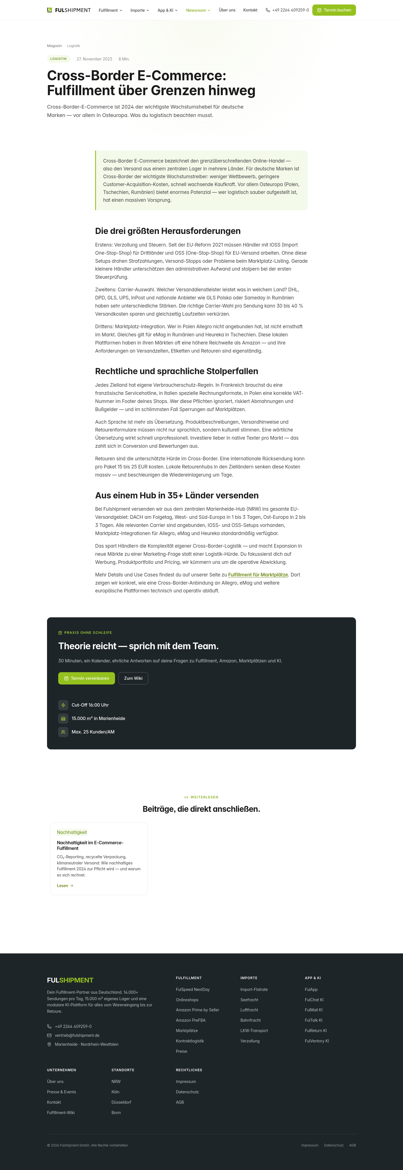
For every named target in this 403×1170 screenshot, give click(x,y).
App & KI (168, 10)
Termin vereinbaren (86, 678)
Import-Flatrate (254, 989)
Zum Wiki (133, 678)
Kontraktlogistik (190, 1040)
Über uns (227, 10)
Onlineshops (187, 999)
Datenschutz (187, 1091)
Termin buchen (334, 10)
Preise (181, 1051)
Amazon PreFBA (191, 1020)
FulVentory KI (317, 1040)
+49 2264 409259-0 (69, 1026)
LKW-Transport (254, 1030)
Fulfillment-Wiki (61, 1112)
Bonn (116, 1112)
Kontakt (250, 10)
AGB (180, 1102)
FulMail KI (314, 1009)
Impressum (186, 1081)
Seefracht (249, 999)
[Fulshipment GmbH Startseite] (69, 10)
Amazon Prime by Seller (197, 1009)
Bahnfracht (250, 1020)
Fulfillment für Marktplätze (258, 575)
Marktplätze (187, 1030)
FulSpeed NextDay (193, 989)
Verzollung (249, 1040)
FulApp (311, 989)
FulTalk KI (313, 1020)
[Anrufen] (287, 10)
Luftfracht (249, 1009)
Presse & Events (61, 1091)
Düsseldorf (121, 1102)
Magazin (54, 45)
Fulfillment (111, 10)
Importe (140, 10)
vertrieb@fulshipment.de (73, 1035)
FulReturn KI (316, 1030)
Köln (115, 1091)
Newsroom (198, 10)
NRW (116, 1081)
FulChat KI (314, 999)
